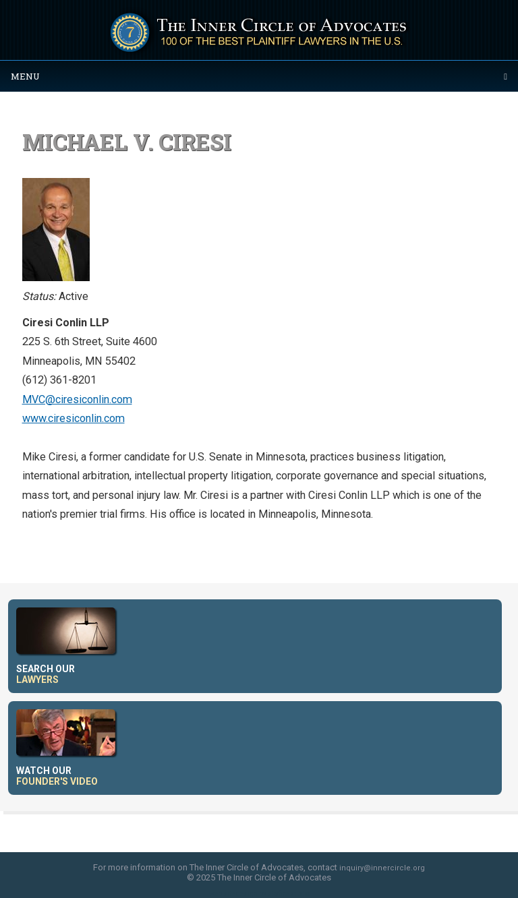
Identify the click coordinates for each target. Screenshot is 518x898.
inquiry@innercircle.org (382, 868)
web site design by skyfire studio (259, 893)
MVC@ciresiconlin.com (77, 399)
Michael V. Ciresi (126, 141)
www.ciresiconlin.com (73, 418)
